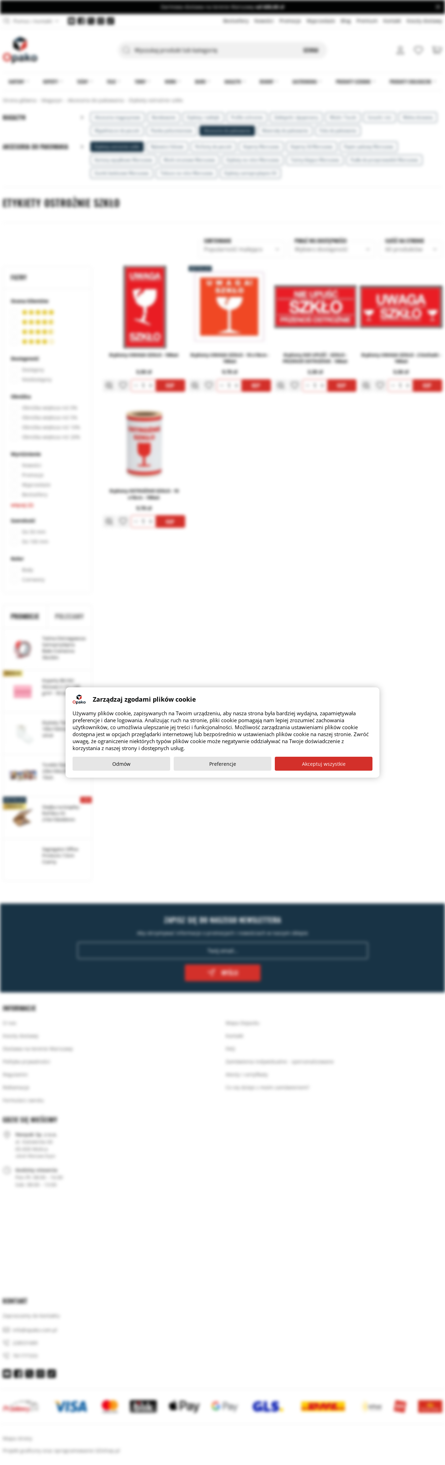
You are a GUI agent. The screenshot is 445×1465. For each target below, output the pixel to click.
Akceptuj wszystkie (324, 764)
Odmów (121, 764)
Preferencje (222, 764)
